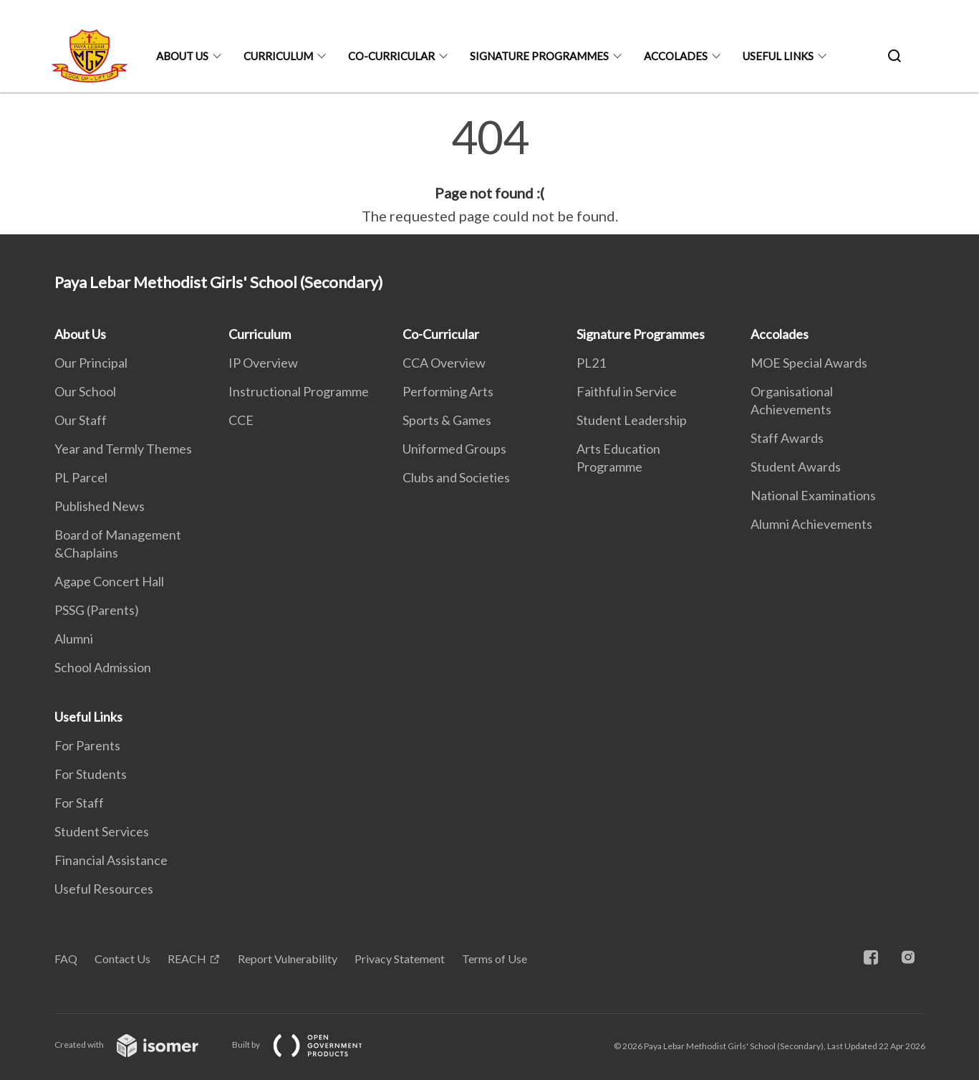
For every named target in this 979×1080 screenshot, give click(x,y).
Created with (137, 1044)
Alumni (73, 638)
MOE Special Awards (809, 363)
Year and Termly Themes (123, 449)
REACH (187, 958)
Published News (99, 506)
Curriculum (278, 55)
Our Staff (80, 420)
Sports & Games (446, 420)
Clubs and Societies (456, 477)
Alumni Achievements (811, 524)
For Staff (79, 803)
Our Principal (90, 363)
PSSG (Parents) (96, 610)
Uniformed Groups (454, 449)
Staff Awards (787, 438)
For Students (90, 774)
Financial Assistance (111, 860)
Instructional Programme (298, 391)
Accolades (676, 55)
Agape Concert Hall (109, 581)
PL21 (591, 363)
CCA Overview (444, 363)
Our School (85, 391)
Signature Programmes (539, 55)
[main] (489, 170)
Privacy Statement (400, 958)
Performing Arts (447, 391)
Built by (308, 1044)
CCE (241, 420)
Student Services (101, 831)
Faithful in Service (627, 391)
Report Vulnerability (287, 958)
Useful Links (778, 55)
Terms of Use (494, 958)
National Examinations (813, 495)
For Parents (87, 745)
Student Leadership (632, 420)
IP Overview (263, 363)
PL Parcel (80, 477)
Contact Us (122, 958)
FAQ (65, 958)
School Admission (102, 667)
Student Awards (796, 466)
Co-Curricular (391, 55)
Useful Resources (103, 889)
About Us (182, 55)
